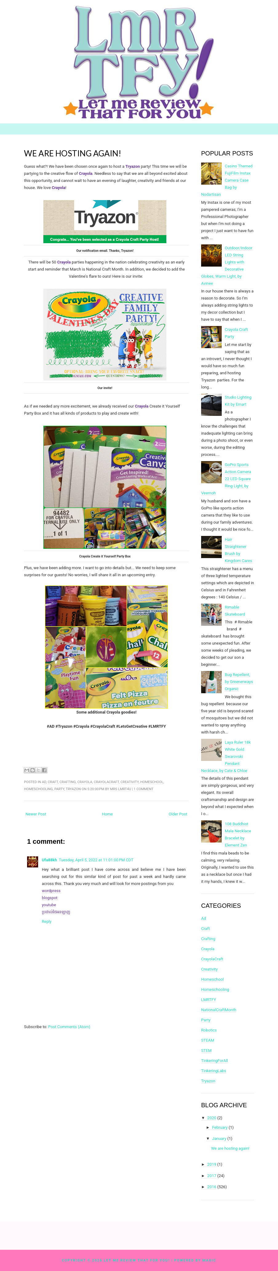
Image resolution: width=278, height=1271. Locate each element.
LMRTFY (208, 999)
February (220, 1127)
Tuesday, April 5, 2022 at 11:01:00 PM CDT (96, 860)
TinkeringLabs (213, 1070)
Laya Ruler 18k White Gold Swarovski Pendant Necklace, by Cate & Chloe (226, 756)
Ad (44, 782)
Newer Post (36, 814)
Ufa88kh (49, 860)
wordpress (51, 890)
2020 (211, 1118)
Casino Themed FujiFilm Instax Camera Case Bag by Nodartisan (226, 180)
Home (107, 814)
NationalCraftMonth (218, 1010)
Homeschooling (38, 789)
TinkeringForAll (214, 1060)
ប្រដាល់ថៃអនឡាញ (56, 912)
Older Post (178, 814)
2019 (211, 1164)
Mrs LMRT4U (120, 789)
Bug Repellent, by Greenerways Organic (239, 681)
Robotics (209, 1030)
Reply (47, 921)
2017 (211, 1175)
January (219, 1138)
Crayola (64, 262)
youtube (49, 905)
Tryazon (73, 789)
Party (59, 789)
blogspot (50, 897)
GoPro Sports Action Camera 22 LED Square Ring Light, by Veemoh (226, 478)
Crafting (68, 782)
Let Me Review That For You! (137, 1260)
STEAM (207, 1040)
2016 (211, 1187)
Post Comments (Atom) (69, 1026)
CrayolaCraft (106, 782)
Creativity (130, 782)
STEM (206, 1050)
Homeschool (151, 782)
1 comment (143, 789)
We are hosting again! (72, 153)
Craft (53, 782)
